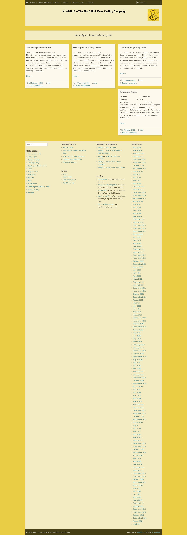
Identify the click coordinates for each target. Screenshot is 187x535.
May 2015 (137, 494)
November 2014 (139, 512)
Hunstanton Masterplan (72, 159)
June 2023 (137, 237)
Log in (65, 174)
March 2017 (137, 437)
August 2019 (138, 360)
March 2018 (137, 401)
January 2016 (138, 470)
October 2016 (138, 449)
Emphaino (156, 532)
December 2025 (139, 159)
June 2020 (137, 336)
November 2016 (139, 446)
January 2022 (138, 285)
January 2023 (138, 252)
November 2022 (139, 258)
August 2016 (138, 455)
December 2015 (139, 473)
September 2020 (139, 327)
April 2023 (137, 243)
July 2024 (136, 204)
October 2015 (138, 479)
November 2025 (139, 162)
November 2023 (139, 228)
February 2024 (138, 219)
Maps (57, 2)
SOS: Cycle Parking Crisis (87, 47)
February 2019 (138, 371)
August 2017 (138, 422)
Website (31, 193)
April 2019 (137, 369)
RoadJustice (32, 184)
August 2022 (138, 267)
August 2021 (138, 300)
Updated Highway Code (133, 47)
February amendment (38, 47)
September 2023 (139, 231)
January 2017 (138, 440)
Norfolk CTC (102, 190)
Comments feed (69, 180)
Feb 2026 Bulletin (70, 162)
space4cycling (78, 2)
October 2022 (138, 261)
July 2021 (136, 303)
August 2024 (138, 201)
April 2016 (137, 461)
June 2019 (137, 366)
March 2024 (137, 216)
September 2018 (139, 383)
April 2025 (137, 183)
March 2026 (137, 150)
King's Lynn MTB (104, 196)
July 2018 (136, 389)
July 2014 (136, 524)
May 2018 (137, 395)
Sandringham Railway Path (38, 187)
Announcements (34, 154)
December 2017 (139, 410)
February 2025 (138, 186)
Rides (30, 181)
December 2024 (139, 192)
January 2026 (138, 156)
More (29, 76)
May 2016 (137, 458)
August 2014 (138, 521)
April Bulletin (68, 147)
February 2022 (138, 282)
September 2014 (139, 518)
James (100, 156)
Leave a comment (36, 85)
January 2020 (138, 348)
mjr (95, 83)
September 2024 (139, 198)
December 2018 (139, 377)
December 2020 (139, 318)
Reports (31, 178)
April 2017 (137, 434)
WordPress (141, 532)
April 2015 (137, 497)
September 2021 (139, 297)
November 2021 (139, 291)
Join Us (91, 2)
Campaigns (32, 157)
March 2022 (137, 279)
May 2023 (137, 240)
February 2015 (138, 503)
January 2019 (138, 375)
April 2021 (137, 312)
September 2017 (139, 419)
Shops (66, 2)
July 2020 (136, 333)
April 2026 (137, 147)
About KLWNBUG (45, 2)
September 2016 (139, 452)
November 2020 (139, 321)
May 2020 (137, 339)
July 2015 (136, 488)
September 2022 (139, 264)
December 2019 (139, 351)
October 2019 (138, 354)
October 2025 (138, 165)
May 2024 (137, 210)
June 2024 (137, 207)
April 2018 (137, 398)
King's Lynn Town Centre (37, 166)
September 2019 (139, 356)
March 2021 (137, 315)
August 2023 (138, 234)
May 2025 (137, 180)
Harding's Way (33, 163)
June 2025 (137, 177)
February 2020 (138, 345)
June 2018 (137, 392)
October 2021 (138, 294)
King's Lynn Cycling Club (107, 185)
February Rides (128, 91)
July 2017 (136, 425)
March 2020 (137, 342)
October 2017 (138, 416)
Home (32, 2)
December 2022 (139, 255)
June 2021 (137, 306)
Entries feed (67, 177)
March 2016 (137, 464)
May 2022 (137, 273)
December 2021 (139, 288)
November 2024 (139, 195)
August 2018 (138, 386)
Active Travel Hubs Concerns (74, 156)
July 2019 (136, 363)
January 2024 (138, 222)
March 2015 (137, 500)
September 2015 (139, 482)
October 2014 (138, 515)
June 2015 (137, 491)
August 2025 (138, 171)
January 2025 (138, 189)
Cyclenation (102, 179)
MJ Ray (100, 147)
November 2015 (139, 476)
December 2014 (139, 509)
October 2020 (138, 324)
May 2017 (137, 431)
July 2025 (136, 174)
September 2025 (139, 168)
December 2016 (139, 443)
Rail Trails (32, 175)
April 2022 (137, 276)
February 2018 (138, 404)
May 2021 (137, 309)
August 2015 (138, 485)
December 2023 (139, 225)
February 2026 (138, 153)
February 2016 (138, 467)
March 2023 (137, 246)
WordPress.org (68, 183)
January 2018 (138, 407)
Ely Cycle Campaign (106, 204)
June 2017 (137, 428)
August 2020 (138, 330)
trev (49, 83)
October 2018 (138, 380)
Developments (34, 160)
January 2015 (138, 506)
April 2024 (137, 213)
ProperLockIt (33, 172)
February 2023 (138, 249)
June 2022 (137, 270)
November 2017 (139, 413)
